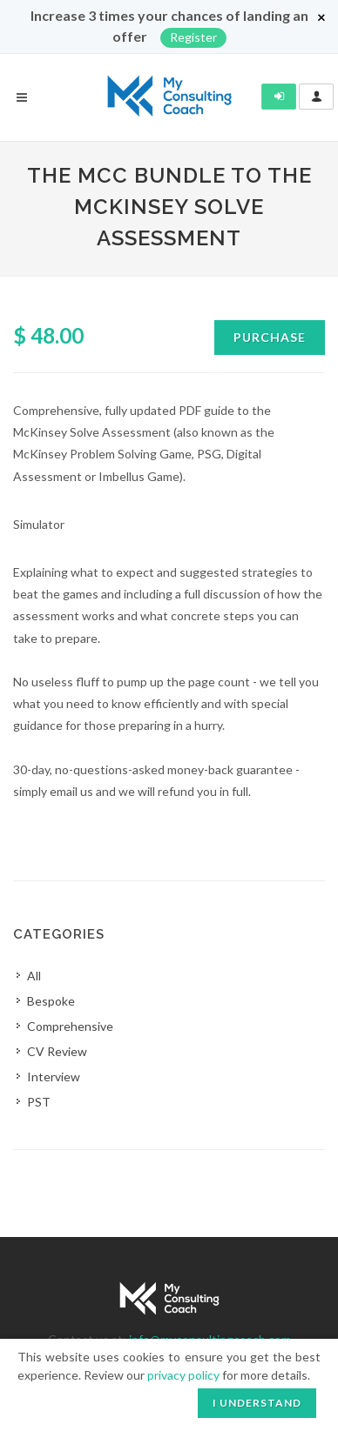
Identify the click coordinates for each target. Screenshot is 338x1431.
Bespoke (51, 1000)
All (34, 975)
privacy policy (183, 1374)
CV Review (57, 1051)
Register (193, 37)
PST (39, 1101)
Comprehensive (70, 1026)
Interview (53, 1076)
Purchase (269, 337)
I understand (257, 1402)
